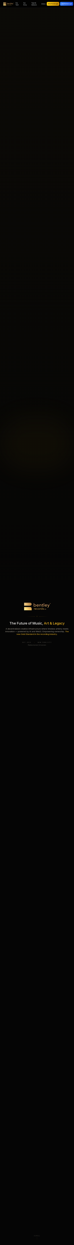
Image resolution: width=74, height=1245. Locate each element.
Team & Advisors (34, 4)
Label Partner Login (66, 3)
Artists (43, 4)
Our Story (25, 4)
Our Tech (17, 4)
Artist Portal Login (53, 3)
